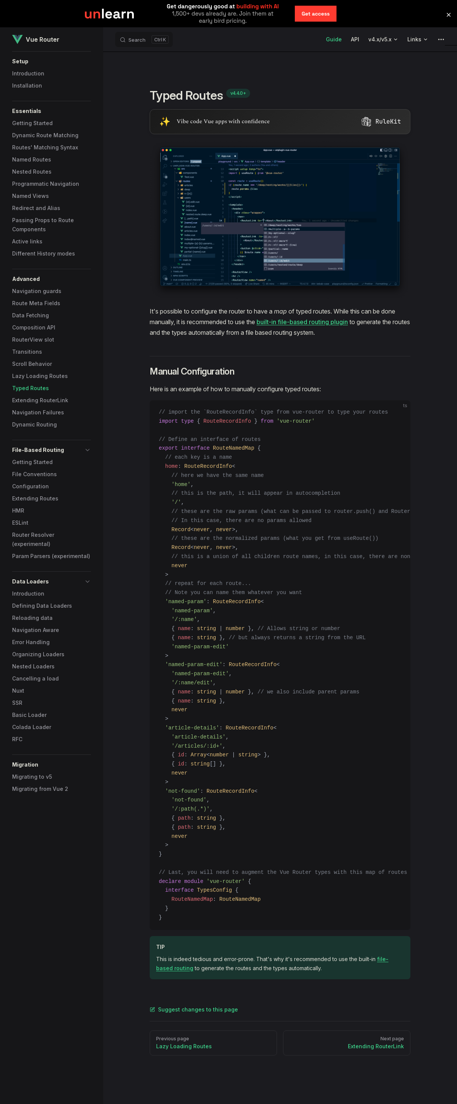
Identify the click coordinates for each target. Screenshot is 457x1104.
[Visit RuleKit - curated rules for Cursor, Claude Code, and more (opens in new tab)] (280, 121)
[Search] (144, 39)
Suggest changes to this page (194, 1009)
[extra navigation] (441, 39)
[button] (51, 61)
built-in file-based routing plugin (302, 322)
